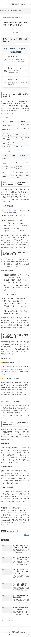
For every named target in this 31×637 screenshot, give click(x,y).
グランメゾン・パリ (12, 531)
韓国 (3, 531)
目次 (14, 32)
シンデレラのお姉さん (11, 210)
